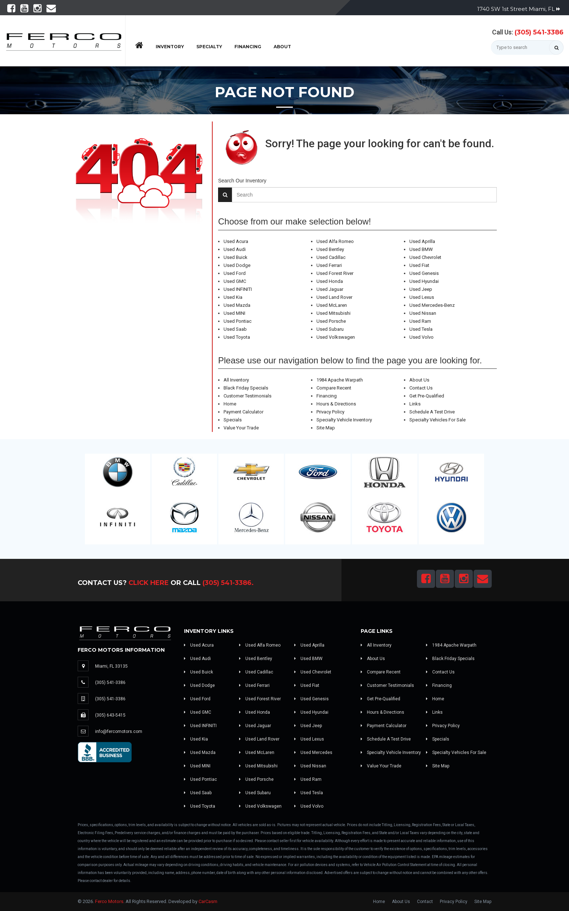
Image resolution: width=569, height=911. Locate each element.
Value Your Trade (241, 427)
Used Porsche (331, 321)
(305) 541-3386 (539, 32)
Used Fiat (419, 265)
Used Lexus (421, 297)
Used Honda (329, 281)
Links (415, 404)
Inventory (170, 46)
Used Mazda (237, 305)
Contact (425, 901)
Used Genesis (424, 273)
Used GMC (235, 281)
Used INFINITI (238, 289)
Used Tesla (421, 329)
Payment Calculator (243, 412)
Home (230, 404)
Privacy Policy (330, 412)
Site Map (325, 427)
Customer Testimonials (247, 396)
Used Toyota (237, 337)
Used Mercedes (313, 752)
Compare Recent (333, 388)
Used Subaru (330, 329)
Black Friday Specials (246, 388)
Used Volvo (421, 337)
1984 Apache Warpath (339, 380)
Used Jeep (420, 289)
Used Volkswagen (335, 337)
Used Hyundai (424, 281)
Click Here (148, 583)
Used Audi (235, 249)
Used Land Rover (334, 297)
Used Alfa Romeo (335, 241)
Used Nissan (422, 313)
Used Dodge (237, 265)
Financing (247, 46)
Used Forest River (334, 273)
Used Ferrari (329, 265)
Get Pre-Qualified (426, 396)
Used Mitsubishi (333, 313)
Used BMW (421, 249)
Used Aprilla (422, 241)
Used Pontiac (237, 321)
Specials (233, 419)
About (282, 46)
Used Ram (420, 321)
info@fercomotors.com (118, 731)
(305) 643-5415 (110, 715)
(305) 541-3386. (228, 583)
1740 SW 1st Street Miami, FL (518, 8)
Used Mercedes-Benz (432, 305)
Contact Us (421, 388)
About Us (419, 380)
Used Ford (235, 273)
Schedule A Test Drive (432, 412)
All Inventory (236, 380)
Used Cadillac (330, 257)
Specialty (209, 46)
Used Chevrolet (425, 257)
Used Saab (235, 329)
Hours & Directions (336, 404)
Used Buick (235, 257)
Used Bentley (330, 249)
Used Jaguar (329, 289)
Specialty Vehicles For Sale (437, 419)
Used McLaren (331, 305)
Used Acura (236, 241)
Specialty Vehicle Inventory (344, 419)
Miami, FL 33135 (111, 666)
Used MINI (234, 313)
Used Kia (233, 297)
